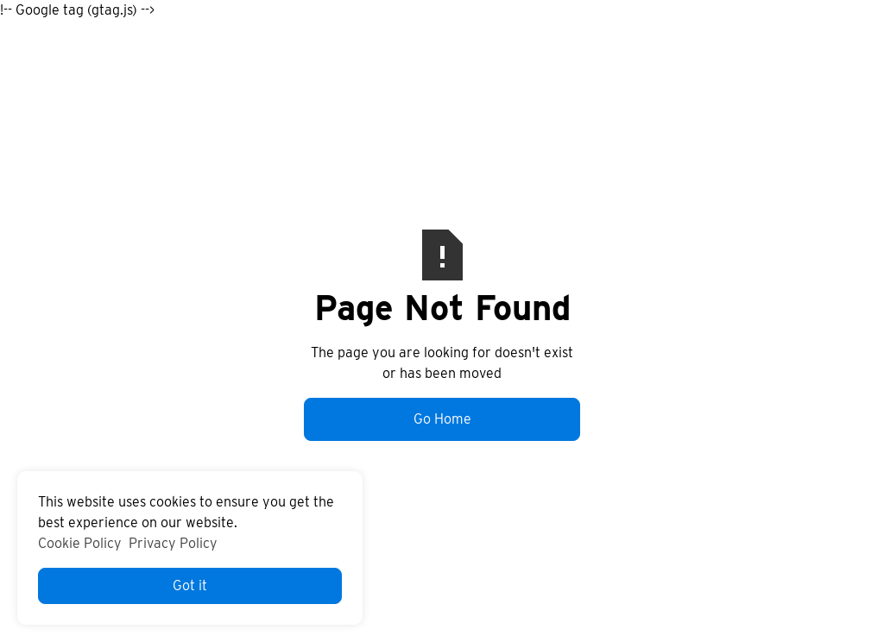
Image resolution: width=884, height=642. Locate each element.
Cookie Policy (80, 543)
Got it (190, 585)
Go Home (442, 419)
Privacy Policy (173, 543)
